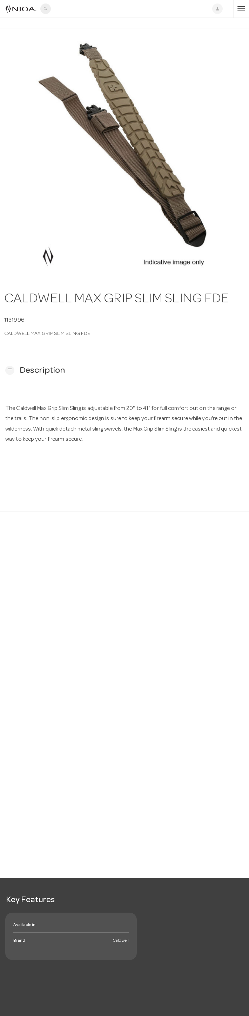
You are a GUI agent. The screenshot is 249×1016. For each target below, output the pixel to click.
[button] (35, 370)
